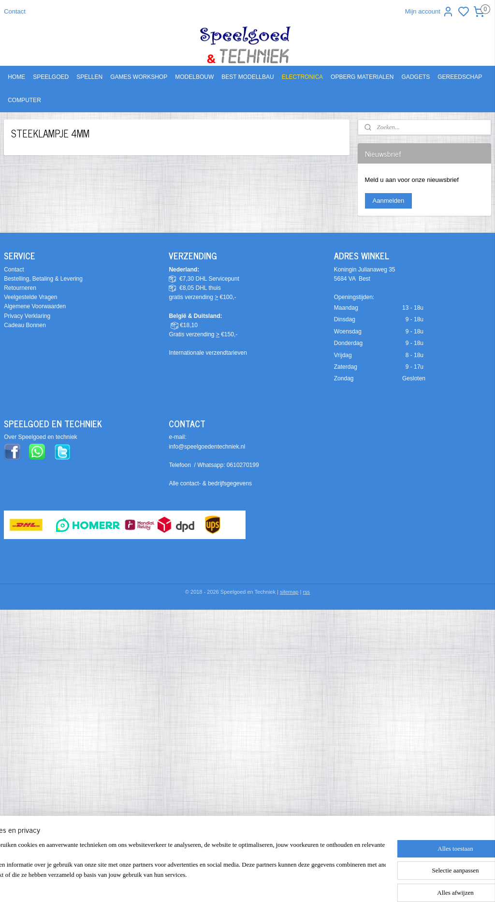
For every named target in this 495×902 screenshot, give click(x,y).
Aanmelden (389, 200)
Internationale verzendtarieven (208, 352)
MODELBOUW (194, 77)
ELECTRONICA (302, 77)
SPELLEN (89, 77)
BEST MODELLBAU (247, 77)
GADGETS (416, 77)
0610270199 (243, 465)
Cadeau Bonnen (25, 325)
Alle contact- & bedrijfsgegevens (210, 483)
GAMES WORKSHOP (138, 77)
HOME (16, 77)
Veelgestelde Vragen (30, 297)
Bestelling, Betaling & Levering (43, 278)
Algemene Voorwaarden (35, 306)
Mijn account (429, 11)
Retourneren (20, 288)
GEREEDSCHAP (459, 77)
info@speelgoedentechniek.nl (207, 446)
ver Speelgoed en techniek (42, 437)
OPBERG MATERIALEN (362, 77)
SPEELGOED (51, 77)
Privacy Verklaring (27, 316)
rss (306, 592)
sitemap (289, 592)
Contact (15, 11)
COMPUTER (24, 100)
